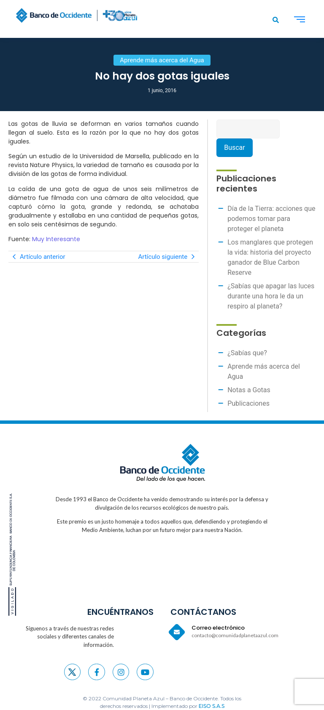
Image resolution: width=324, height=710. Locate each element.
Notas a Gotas (248, 390)
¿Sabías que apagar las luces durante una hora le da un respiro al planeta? (270, 296)
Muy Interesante (56, 239)
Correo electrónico (218, 628)
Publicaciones (248, 403)
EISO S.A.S (211, 706)
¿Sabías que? (247, 353)
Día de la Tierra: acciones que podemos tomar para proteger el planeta (271, 219)
